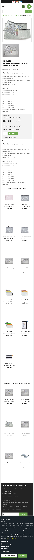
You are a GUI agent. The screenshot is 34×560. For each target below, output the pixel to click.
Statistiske (5, 548)
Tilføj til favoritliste (9, 137)
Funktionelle (5, 546)
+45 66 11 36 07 (7, 491)
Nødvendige (5, 541)
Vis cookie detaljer (5, 551)
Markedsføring (6, 544)
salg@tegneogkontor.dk (10, 493)
